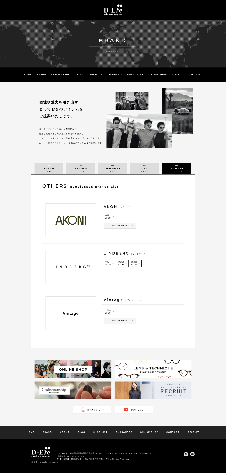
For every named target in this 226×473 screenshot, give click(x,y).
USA (144, 169)
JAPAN (49, 169)
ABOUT (65, 432)
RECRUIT (196, 74)
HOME (28, 74)
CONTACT (178, 74)
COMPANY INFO (61, 74)
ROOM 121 (115, 74)
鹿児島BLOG (134, 263)
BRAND (41, 74)
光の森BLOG (121, 263)
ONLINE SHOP (158, 74)
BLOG (80, 74)
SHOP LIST (97, 74)
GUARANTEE (135, 74)
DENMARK (176, 169)
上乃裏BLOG (108, 311)
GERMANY (112, 169)
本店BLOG (108, 216)
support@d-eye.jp (143, 453)
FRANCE (80, 169)
